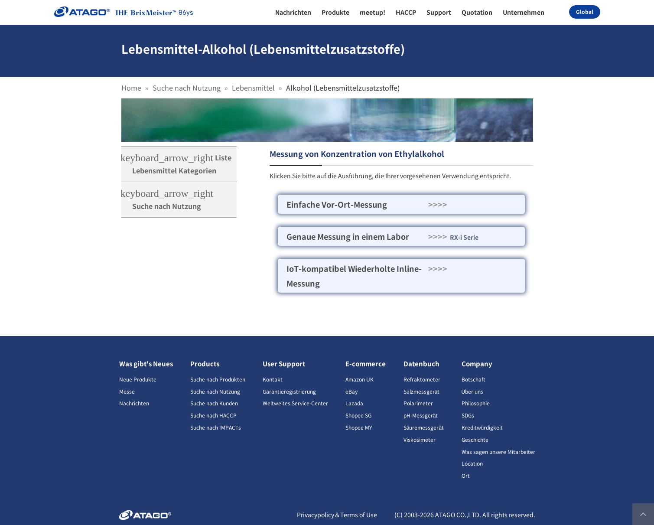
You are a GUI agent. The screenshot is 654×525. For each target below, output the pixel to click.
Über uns (473, 391)
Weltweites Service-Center (295, 403)
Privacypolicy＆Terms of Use (337, 514)
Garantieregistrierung (289, 391)
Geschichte (475, 439)
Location (472, 463)
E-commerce (365, 363)
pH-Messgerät (420, 415)
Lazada (354, 403)
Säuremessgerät (423, 427)
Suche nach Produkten (217, 379)
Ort (466, 475)
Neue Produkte (137, 379)
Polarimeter (418, 403)
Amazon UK (359, 379)
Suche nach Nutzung (187, 87)
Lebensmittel (253, 87)
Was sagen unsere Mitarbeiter (498, 451)
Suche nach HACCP (213, 415)
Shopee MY (358, 427)
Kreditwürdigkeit (482, 427)
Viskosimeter (419, 439)
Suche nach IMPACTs (215, 427)
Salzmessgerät (421, 391)
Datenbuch (421, 363)
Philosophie (476, 403)
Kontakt (273, 379)
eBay (351, 391)
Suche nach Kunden (214, 403)
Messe (127, 391)
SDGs (468, 415)
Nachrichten (134, 403)
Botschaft (473, 379)
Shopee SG (358, 415)
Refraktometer (421, 379)
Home (131, 87)
